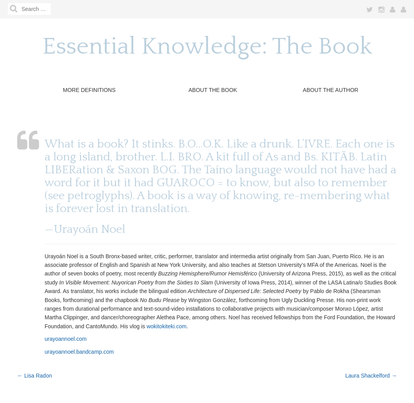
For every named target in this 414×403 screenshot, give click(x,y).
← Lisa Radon (34, 375)
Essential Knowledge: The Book (207, 47)
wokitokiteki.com (167, 326)
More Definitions (89, 90)
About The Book (213, 90)
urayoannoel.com (65, 339)
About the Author (330, 90)
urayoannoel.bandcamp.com (79, 352)
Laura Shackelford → (371, 375)
